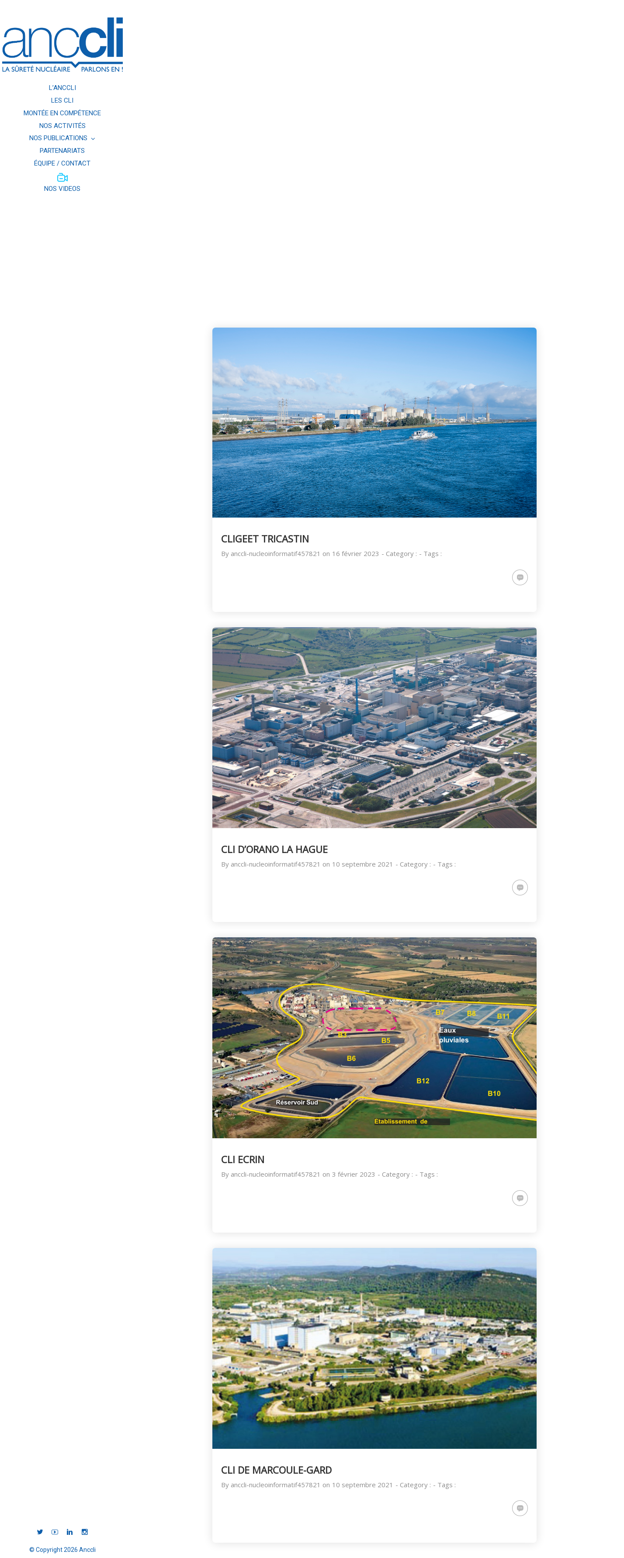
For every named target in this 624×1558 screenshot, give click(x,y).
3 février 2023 (353, 1174)
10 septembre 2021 (362, 864)
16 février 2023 (355, 553)
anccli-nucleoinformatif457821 (276, 553)
